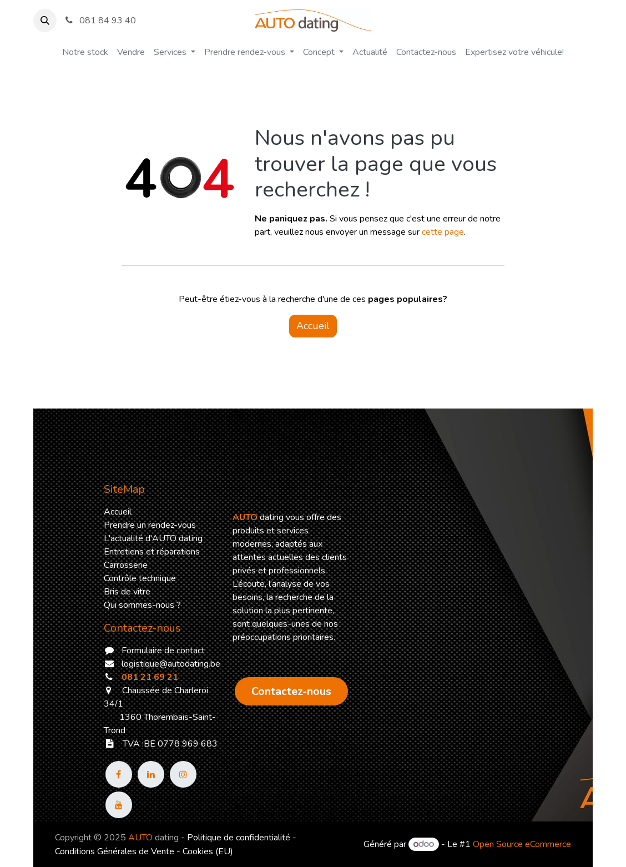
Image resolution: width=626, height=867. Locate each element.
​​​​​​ (291, 691)
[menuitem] (85, 52)
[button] (45, 20)
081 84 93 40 (99, 20)
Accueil (313, 325)
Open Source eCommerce (522, 844)
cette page (443, 232)
